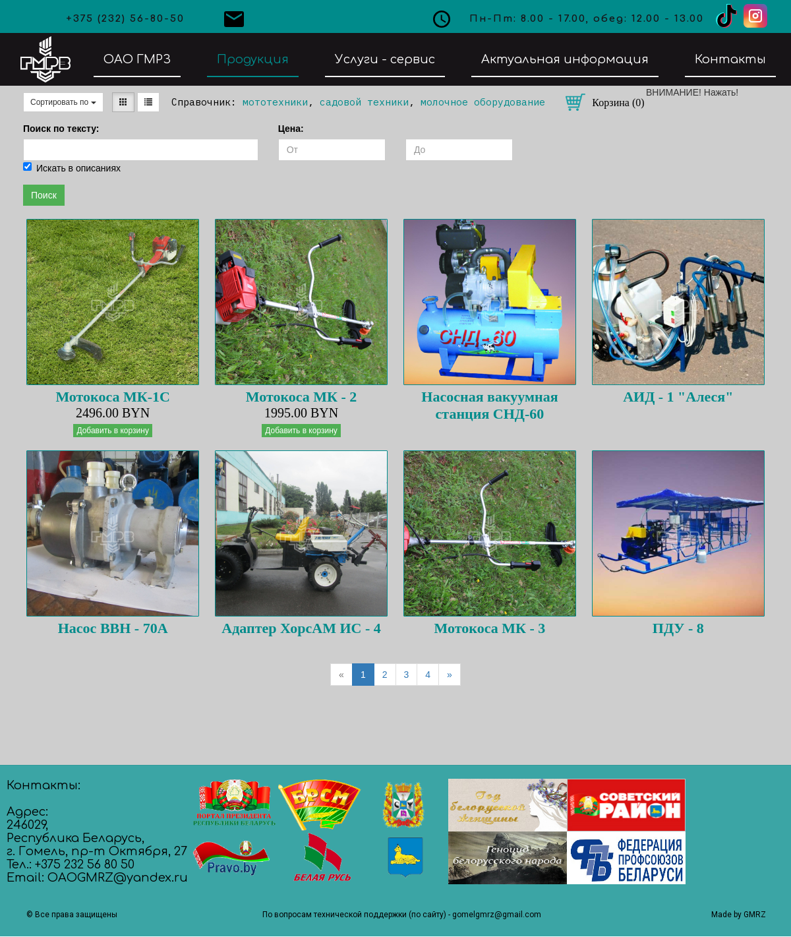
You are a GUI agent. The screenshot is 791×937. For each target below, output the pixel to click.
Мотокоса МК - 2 (301, 396)
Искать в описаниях (72, 167)
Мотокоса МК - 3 (490, 628)
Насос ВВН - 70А (113, 628)
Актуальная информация (565, 59)
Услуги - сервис (385, 59)
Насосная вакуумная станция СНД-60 (489, 405)
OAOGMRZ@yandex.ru (117, 877)
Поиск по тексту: (61, 128)
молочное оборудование (483, 102)
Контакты (730, 59)
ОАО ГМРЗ (137, 59)
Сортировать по (63, 102)
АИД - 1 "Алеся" (678, 396)
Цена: (291, 128)
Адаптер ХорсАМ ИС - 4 (300, 628)
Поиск (44, 195)
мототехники (275, 102)
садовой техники (364, 102)
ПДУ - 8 (678, 628)
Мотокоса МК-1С (112, 396)
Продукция (253, 59)
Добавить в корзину (112, 430)
